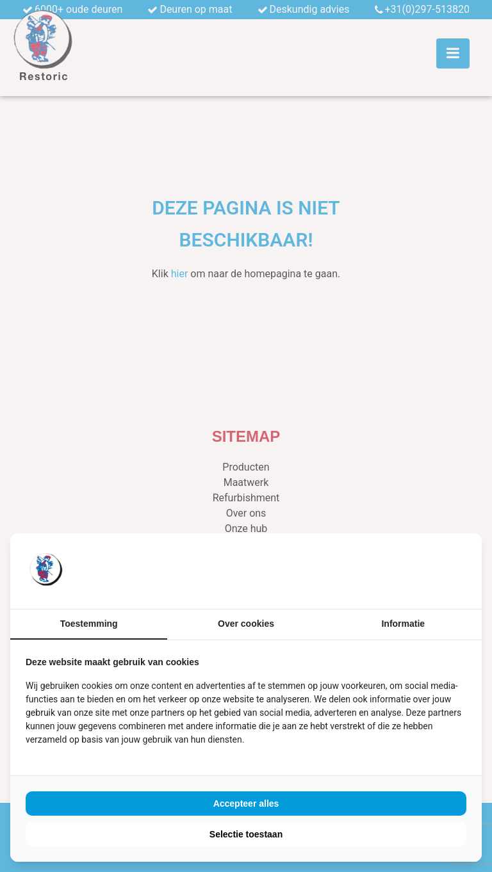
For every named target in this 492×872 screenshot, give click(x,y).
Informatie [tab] (403, 623)
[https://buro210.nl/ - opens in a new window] (418, 571)
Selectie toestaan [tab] (246, 834)
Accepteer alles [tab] (246, 803)
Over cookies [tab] (246, 623)
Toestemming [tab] (89, 623)
